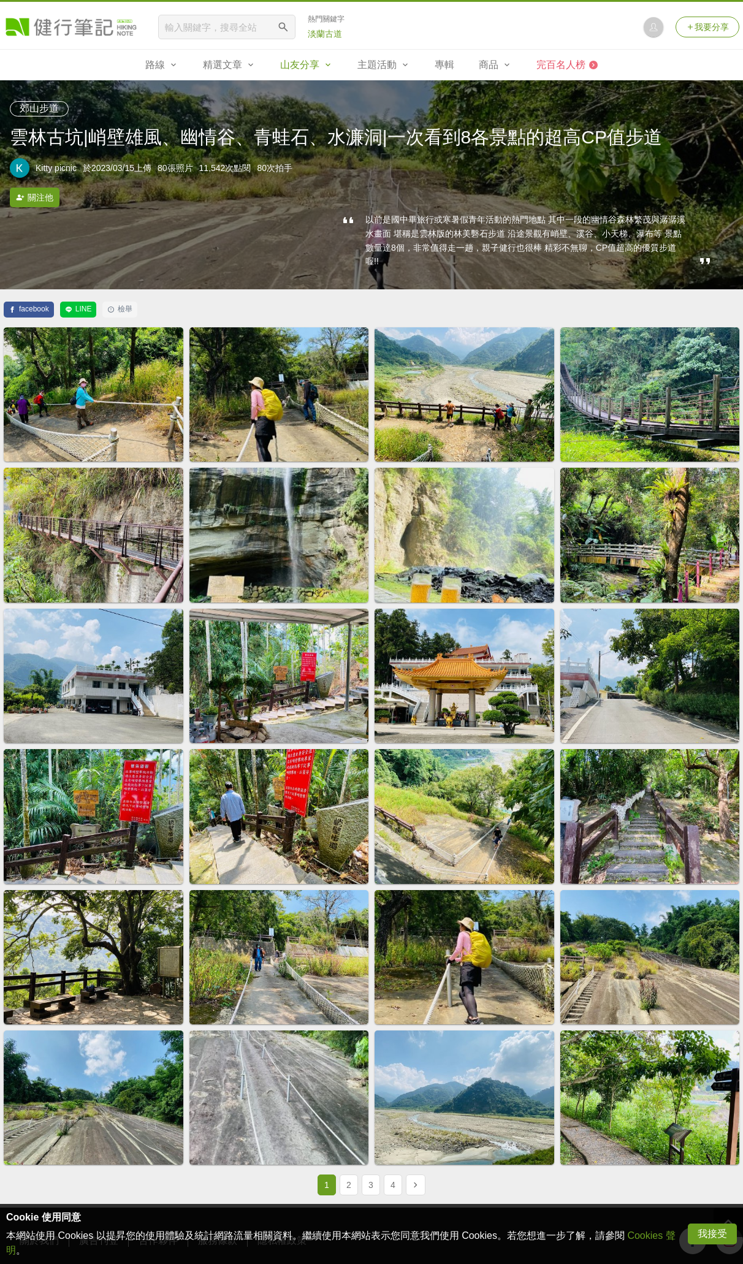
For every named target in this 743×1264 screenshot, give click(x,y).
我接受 (712, 1233)
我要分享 (707, 27)
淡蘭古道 (325, 34)
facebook (29, 309)
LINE (78, 309)
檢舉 (119, 309)
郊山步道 (39, 108)
